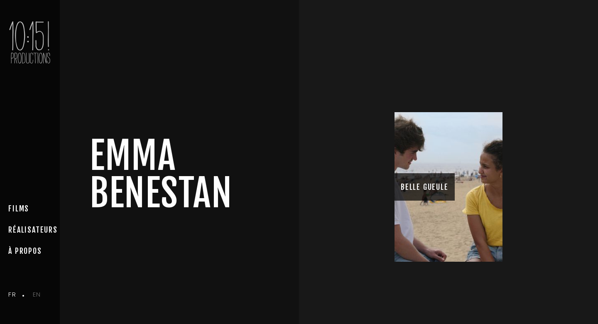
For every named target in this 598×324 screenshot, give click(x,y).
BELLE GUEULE (424, 186)
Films (18, 208)
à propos (25, 250)
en (37, 294)
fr (12, 294)
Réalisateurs (33, 229)
